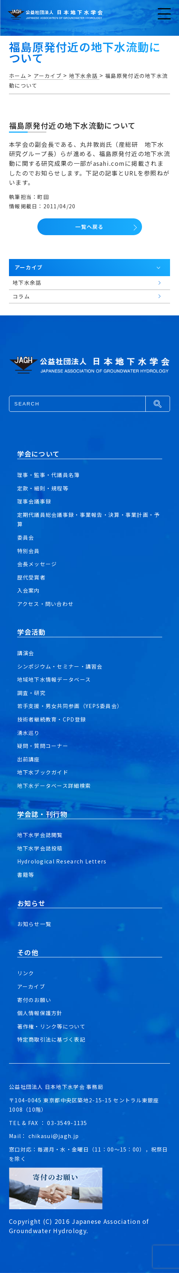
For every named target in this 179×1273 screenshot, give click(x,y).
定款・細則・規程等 (43, 488)
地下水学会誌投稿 (40, 848)
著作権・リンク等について (51, 1026)
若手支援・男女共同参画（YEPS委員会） (70, 706)
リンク (25, 973)
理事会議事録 (34, 501)
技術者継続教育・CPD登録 (51, 719)
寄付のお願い (34, 1000)
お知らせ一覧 (34, 924)
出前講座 (28, 759)
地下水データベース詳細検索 (54, 785)
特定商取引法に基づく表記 (51, 1039)
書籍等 (25, 874)
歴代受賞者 (31, 577)
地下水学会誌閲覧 (40, 834)
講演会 (25, 653)
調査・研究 (31, 692)
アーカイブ (31, 986)
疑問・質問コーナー (43, 745)
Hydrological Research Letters (62, 861)
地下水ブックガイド (43, 772)
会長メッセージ (37, 564)
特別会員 (28, 551)
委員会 (25, 537)
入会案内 (28, 590)
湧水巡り (28, 732)
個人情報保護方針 (40, 1013)
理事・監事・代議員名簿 (48, 474)
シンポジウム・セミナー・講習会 (60, 666)
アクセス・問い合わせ (45, 603)
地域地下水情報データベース (54, 679)
